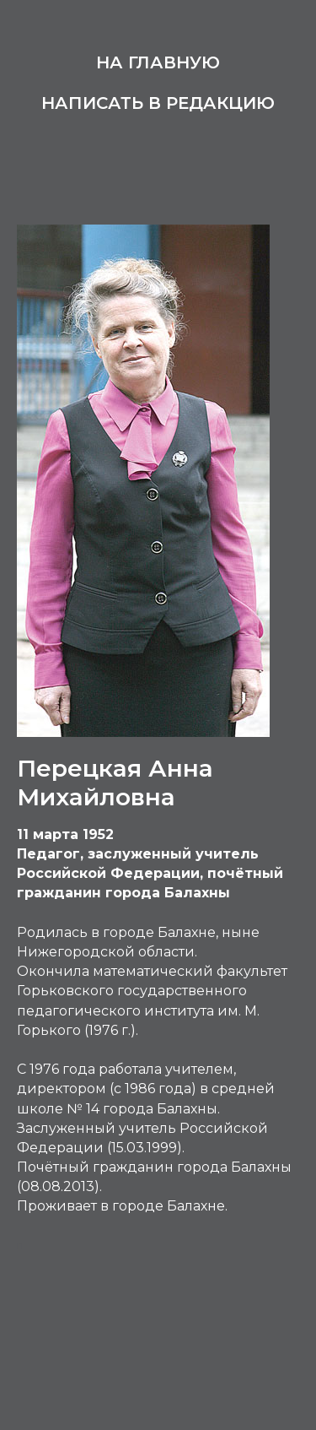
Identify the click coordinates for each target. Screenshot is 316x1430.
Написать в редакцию (158, 103)
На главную (158, 62)
